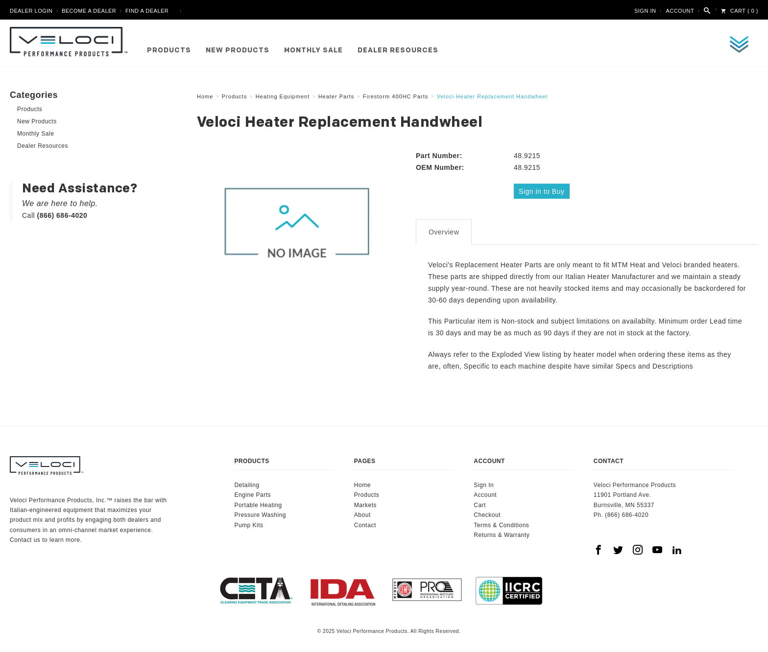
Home (362, 483)
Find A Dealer (146, 11)
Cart (480, 503)
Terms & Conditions (501, 523)
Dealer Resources (398, 50)
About (362, 513)
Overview (444, 230)
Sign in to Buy (542, 191)
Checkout (487, 513)
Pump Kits (248, 523)
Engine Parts (252, 493)
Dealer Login (31, 11)
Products (169, 50)
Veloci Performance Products (71, 41)
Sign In (645, 11)
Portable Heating (258, 503)
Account (680, 11)
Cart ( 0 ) (739, 11)
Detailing (246, 483)
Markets (365, 503)
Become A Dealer (89, 11)
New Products (237, 50)
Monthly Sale (313, 50)
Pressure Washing (260, 513)
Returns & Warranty (501, 533)
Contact (365, 523)
